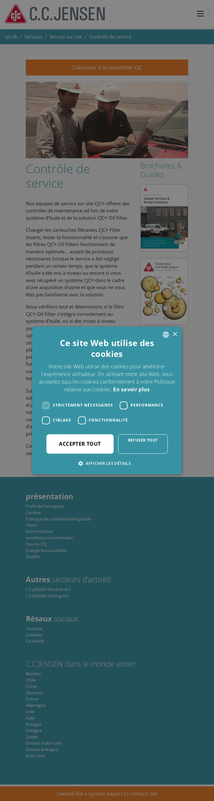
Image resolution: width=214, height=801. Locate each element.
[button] (107, 463)
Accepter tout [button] (80, 443)
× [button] (174, 334)
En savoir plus (131, 389)
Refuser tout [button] (143, 440)
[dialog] (107, 400)
